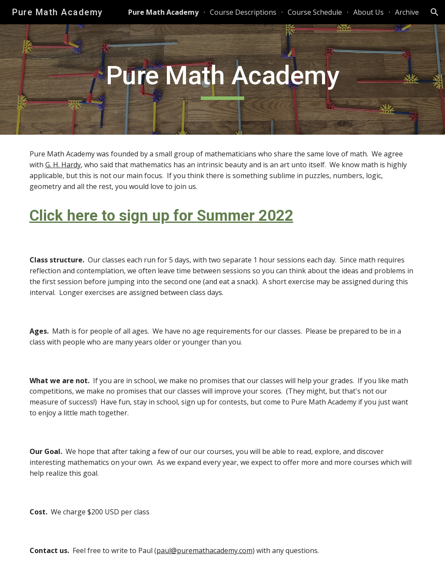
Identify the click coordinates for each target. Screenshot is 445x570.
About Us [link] (368, 12)
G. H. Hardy (63, 164)
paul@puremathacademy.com (204, 550)
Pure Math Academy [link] (163, 12)
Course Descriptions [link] (243, 12)
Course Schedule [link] (315, 12)
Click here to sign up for (113, 215)
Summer (226, 215)
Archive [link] (407, 12)
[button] (434, 12)
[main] (222, 79)
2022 (274, 215)
